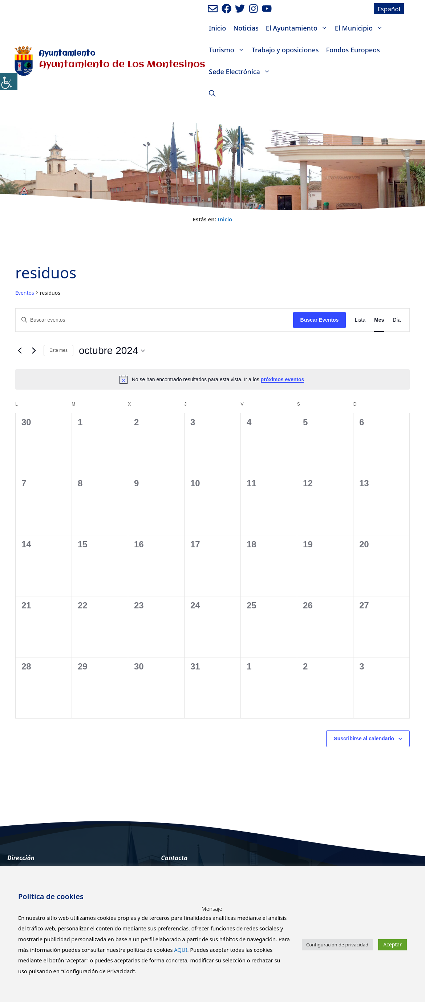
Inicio (217, 28)
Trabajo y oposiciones (285, 49)
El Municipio (360, 28)
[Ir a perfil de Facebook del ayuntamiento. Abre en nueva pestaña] (226, 8)
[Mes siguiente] (33, 350)
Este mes (58, 350)
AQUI (180, 949)
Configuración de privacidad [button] (337, 944)
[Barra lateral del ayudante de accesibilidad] (8, 81)
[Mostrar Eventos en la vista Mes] (379, 320)
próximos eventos (282, 379)
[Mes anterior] (19, 350)
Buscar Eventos (319, 320)
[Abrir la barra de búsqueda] (212, 93)
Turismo (228, 50)
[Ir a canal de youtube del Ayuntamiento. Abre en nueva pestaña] (267, 8)
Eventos (24, 292)
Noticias (245, 28)
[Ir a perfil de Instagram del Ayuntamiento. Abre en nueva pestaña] (253, 8)
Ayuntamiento (67, 53)
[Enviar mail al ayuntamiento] (212, 8)
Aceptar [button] (392, 944)
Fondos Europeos (353, 49)
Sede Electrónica (241, 72)
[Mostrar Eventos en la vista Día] (397, 320)
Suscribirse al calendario (364, 738)
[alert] (212, 379)
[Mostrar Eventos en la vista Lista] (360, 320)
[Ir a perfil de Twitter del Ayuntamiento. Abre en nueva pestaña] (240, 8)
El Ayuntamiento (298, 28)
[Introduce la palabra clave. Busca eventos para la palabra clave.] (154, 320)
